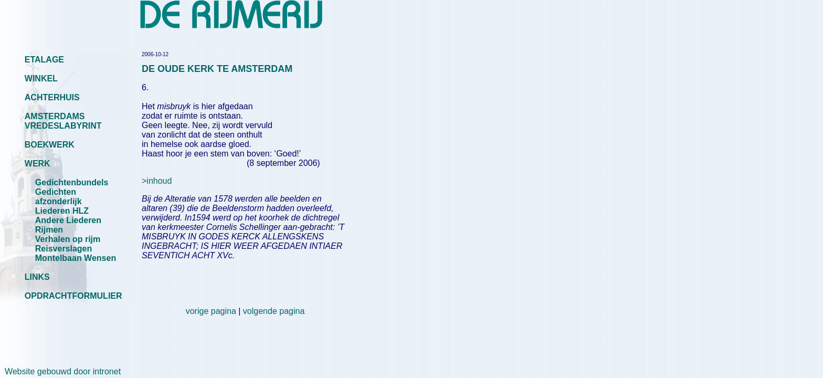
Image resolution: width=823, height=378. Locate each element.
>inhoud (157, 180)
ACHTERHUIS (52, 97)
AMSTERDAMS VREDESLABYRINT (63, 121)
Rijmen (49, 229)
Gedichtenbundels (72, 182)
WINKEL (41, 78)
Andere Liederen (68, 220)
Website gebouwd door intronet (60, 371)
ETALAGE (44, 59)
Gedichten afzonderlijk (58, 196)
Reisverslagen (63, 248)
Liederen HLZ (62, 210)
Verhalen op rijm (67, 239)
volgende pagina (273, 311)
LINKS (37, 276)
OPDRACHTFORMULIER (73, 295)
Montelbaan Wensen (75, 258)
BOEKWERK (50, 144)
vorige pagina (211, 311)
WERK (37, 163)
